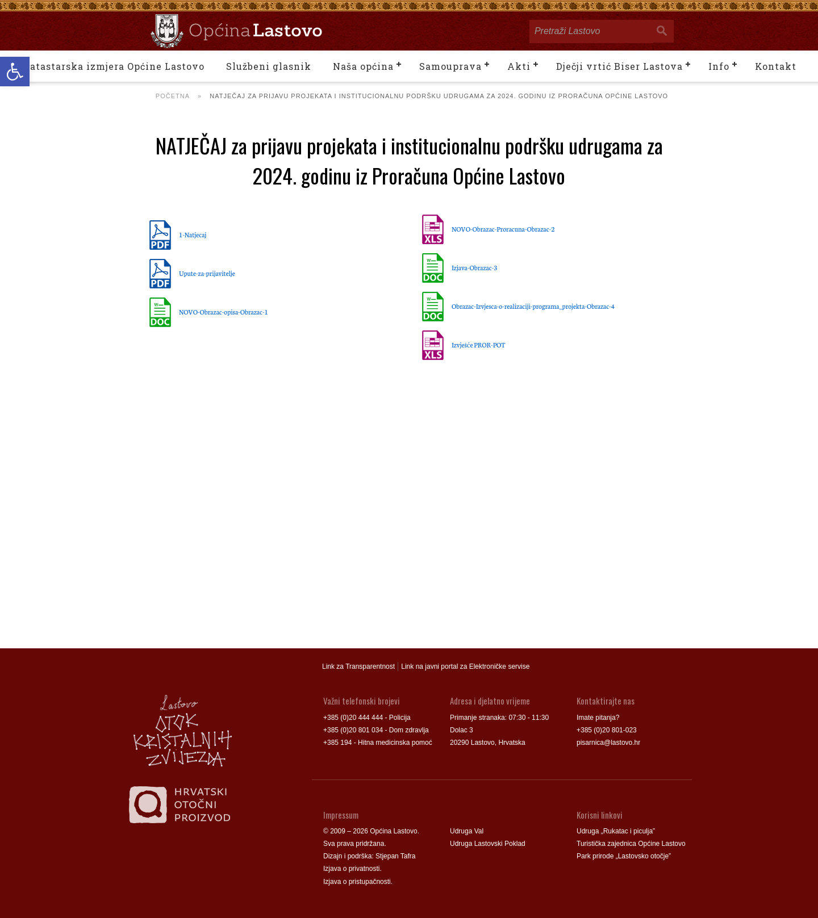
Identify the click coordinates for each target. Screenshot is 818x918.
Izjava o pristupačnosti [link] (357, 882)
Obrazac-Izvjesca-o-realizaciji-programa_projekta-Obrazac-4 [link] (533, 306)
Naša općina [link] (363, 66)
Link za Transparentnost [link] (358, 666)
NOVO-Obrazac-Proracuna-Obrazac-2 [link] (503, 228)
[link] (15, 71)
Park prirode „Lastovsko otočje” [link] (624, 856)
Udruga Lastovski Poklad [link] (487, 844)
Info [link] (718, 66)
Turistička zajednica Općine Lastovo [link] (631, 844)
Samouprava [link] (450, 66)
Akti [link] (519, 66)
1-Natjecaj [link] (192, 234)
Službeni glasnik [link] (268, 66)
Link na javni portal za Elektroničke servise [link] (465, 666)
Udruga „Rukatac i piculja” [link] (616, 831)
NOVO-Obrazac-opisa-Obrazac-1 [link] (223, 311)
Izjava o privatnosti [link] (351, 869)
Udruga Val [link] (466, 831)
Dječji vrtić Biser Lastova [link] (619, 66)
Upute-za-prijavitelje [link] (207, 273)
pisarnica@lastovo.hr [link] (608, 743)
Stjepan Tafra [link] (395, 856)
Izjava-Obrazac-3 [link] (474, 267)
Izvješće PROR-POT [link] (478, 344)
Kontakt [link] (775, 66)
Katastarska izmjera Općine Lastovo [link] (113, 66)
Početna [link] (173, 96)
